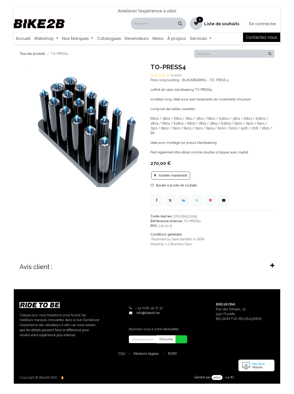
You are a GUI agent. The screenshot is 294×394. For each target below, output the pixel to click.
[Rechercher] (180, 24)
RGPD (172, 353)
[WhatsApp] (196, 200)
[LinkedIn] (183, 200)
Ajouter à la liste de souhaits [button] (174, 185)
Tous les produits (32, 53)
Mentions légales (146, 353)
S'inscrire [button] (166, 339)
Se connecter (262, 24)
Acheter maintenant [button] (170, 175)
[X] (170, 200)
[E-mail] (223, 200)
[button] (178, 339)
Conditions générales (166, 234)
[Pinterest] (210, 200)
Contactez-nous (261, 37)
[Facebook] (156, 200)
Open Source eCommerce (254, 377)
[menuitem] (23, 38)
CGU (121, 353)
